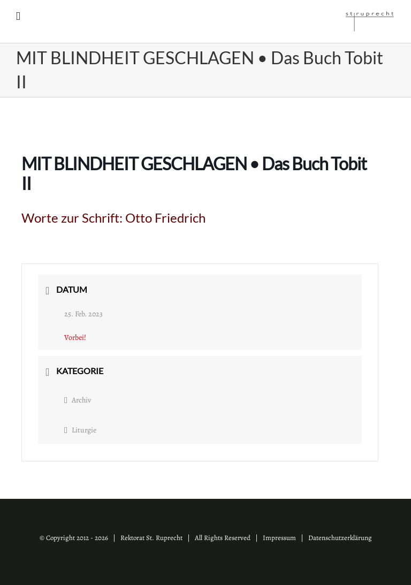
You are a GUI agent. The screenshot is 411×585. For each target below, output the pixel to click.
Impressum (279, 537)
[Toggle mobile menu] (18, 16)
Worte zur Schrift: (113, 217)
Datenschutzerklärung (340, 537)
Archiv (77, 400)
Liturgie (80, 430)
